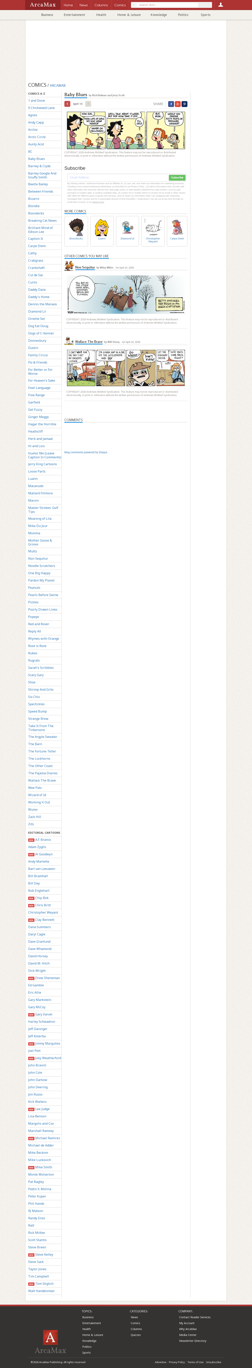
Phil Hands (36, 1203)
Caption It (35, 238)
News (134, 1317)
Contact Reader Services (195, 1317)
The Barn (35, 744)
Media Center (187, 1335)
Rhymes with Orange (43, 638)
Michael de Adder (41, 1145)
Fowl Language (39, 388)
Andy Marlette (38, 861)
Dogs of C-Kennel (41, 333)
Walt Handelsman (41, 1291)
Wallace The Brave (42, 780)
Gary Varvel (40, 1014)
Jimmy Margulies (44, 1043)
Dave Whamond (39, 949)
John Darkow (37, 1080)
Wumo (33, 809)
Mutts (32, 551)
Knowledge (159, 15)
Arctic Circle (37, 137)
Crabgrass (35, 260)
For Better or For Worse (40, 371)
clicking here (98, 202)
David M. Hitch (39, 963)
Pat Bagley (36, 1182)
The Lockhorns (39, 758)
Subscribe (177, 177)
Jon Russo (35, 1094)
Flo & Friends (37, 362)
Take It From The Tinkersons (41, 728)
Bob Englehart (38, 890)
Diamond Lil (37, 311)
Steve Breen (37, 1247)
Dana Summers (39, 927)
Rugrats (34, 660)
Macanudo (36, 486)
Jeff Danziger (37, 1029)
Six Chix (34, 697)
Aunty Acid (36, 144)
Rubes (32, 653)
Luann (33, 478)
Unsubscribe (213, 1362)
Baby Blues (36, 159)
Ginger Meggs (38, 417)
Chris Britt (39, 905)
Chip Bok (38, 898)
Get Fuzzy (35, 409)
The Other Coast (40, 766)
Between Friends (40, 191)
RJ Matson (35, 1211)
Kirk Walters (37, 1101)
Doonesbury (37, 340)
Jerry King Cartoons (42, 464)
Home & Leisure (129, 15)
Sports (205, 15)
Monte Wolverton (41, 1174)
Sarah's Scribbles (41, 668)
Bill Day (34, 883)
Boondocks (36, 213)
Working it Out (39, 802)
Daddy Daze (37, 289)
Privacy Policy (177, 1362)
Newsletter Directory (192, 1341)
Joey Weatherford (44, 1058)
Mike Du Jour (38, 526)
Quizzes (136, 1335)
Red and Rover (38, 624)
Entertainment (74, 15)
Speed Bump (37, 711)
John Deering (38, 1087)
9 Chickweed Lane (41, 108)
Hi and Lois (36, 446)
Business (47, 15)
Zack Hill (34, 817)
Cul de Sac (35, 275)
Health (101, 15)
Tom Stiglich (41, 1283)
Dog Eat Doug (38, 326)
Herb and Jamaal (40, 439)
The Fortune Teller (42, 751)
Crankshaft (36, 268)
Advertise (160, 1362)
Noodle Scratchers (41, 566)
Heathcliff (35, 431)
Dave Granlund (39, 941)
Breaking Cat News (42, 220)
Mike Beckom (38, 1152)
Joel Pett (34, 1051)
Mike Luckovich (39, 1160)
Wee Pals (35, 788)
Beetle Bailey (38, 184)
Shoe (31, 682)
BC (30, 151)
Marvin (33, 500)
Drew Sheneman (44, 978)
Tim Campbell (38, 1276)
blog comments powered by (85, 452)
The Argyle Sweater (42, 737)
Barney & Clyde (39, 166)
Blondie (34, 206)
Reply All (34, 631)
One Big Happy (39, 573)
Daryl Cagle (36, 934)
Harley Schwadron (41, 1021)
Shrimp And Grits (41, 689)
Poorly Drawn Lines (42, 609)
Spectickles (36, 704)
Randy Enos (36, 1218)
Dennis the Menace (42, 304)
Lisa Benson (37, 1116)
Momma (34, 533)
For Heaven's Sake (41, 380)
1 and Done (36, 100)
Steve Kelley (40, 1254)
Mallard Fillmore (40, 493)
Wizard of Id (37, 795)
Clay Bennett (41, 920)
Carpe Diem (37, 246)
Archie (33, 129)
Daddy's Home (38, 297)
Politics (183, 15)
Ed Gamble (36, 985)
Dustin (33, 348)
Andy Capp (36, 122)
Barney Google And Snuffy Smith (42, 175)
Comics (135, 1323)
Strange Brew (38, 718)
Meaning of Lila (39, 518)
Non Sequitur (38, 558)
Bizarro (33, 199)
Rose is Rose (37, 646)
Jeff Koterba (37, 1036)
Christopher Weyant (43, 912)
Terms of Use (195, 1362)
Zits (31, 824)
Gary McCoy (36, 1007)
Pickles (33, 602)
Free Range (36, 395)
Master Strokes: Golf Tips (43, 510)
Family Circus (38, 355)
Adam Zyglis (37, 847)
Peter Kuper (37, 1196)
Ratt (31, 1225)
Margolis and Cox (41, 1123)
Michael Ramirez (44, 1138)
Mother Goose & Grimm (40, 542)
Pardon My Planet (41, 580)
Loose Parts (36, 471)
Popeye (33, 617)
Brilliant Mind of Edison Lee (40, 230)
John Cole (35, 1072)
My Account (187, 1323)
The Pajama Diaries (42, 773)
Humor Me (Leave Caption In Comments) (44, 455)
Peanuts (34, 587)
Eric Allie (34, 992)
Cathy (32, 253)
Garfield (34, 402)
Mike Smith (40, 1167)
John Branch (37, 1065)
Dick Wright (37, 970)
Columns (136, 1329)
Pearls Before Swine (43, 595)
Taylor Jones (37, 1269)
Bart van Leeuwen (41, 869)
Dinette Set (36, 319)
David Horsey (38, 956)
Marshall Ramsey (41, 1131)
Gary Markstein (39, 1000)
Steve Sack (36, 1262)
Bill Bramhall (38, 876)
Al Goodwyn (40, 854)
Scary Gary (36, 675)
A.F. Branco (39, 839)
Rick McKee (36, 1232)
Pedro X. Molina (39, 1189)
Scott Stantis (37, 1240)
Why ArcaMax (188, 1329)
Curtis (32, 282)
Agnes (32, 115)
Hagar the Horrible (42, 424)
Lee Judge (39, 1109)
